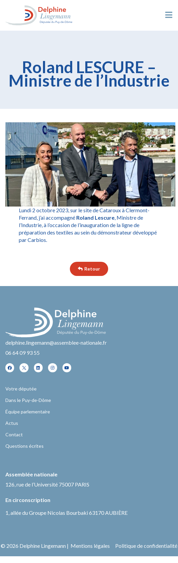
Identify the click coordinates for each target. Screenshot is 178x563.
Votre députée (21, 389)
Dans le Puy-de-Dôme (28, 400)
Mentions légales (90, 545)
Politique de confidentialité (146, 545)
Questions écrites (24, 446)
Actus (11, 423)
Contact (14, 434)
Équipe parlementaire (27, 411)
